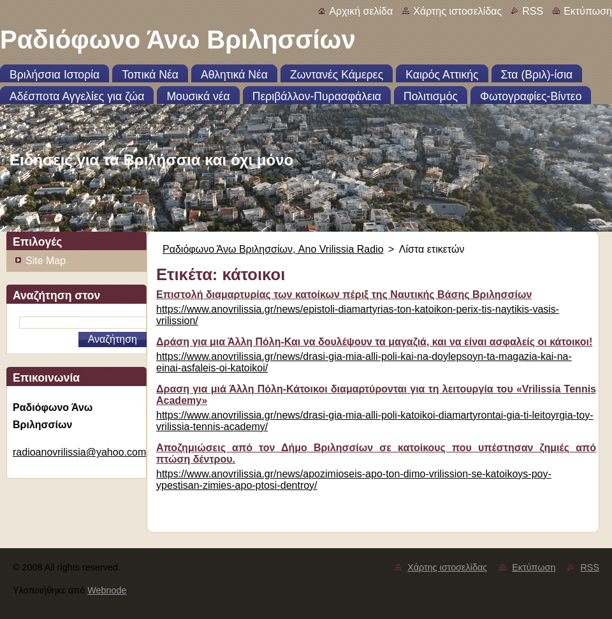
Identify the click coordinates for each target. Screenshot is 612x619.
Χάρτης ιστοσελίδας (457, 11)
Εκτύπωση (588, 11)
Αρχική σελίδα (361, 11)
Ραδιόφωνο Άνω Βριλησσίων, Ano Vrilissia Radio (273, 249)
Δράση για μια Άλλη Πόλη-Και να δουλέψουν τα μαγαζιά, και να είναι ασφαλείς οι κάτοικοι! (374, 341)
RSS (532, 11)
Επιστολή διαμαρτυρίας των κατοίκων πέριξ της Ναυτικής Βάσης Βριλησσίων (344, 294)
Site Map (46, 260)
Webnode (106, 590)
